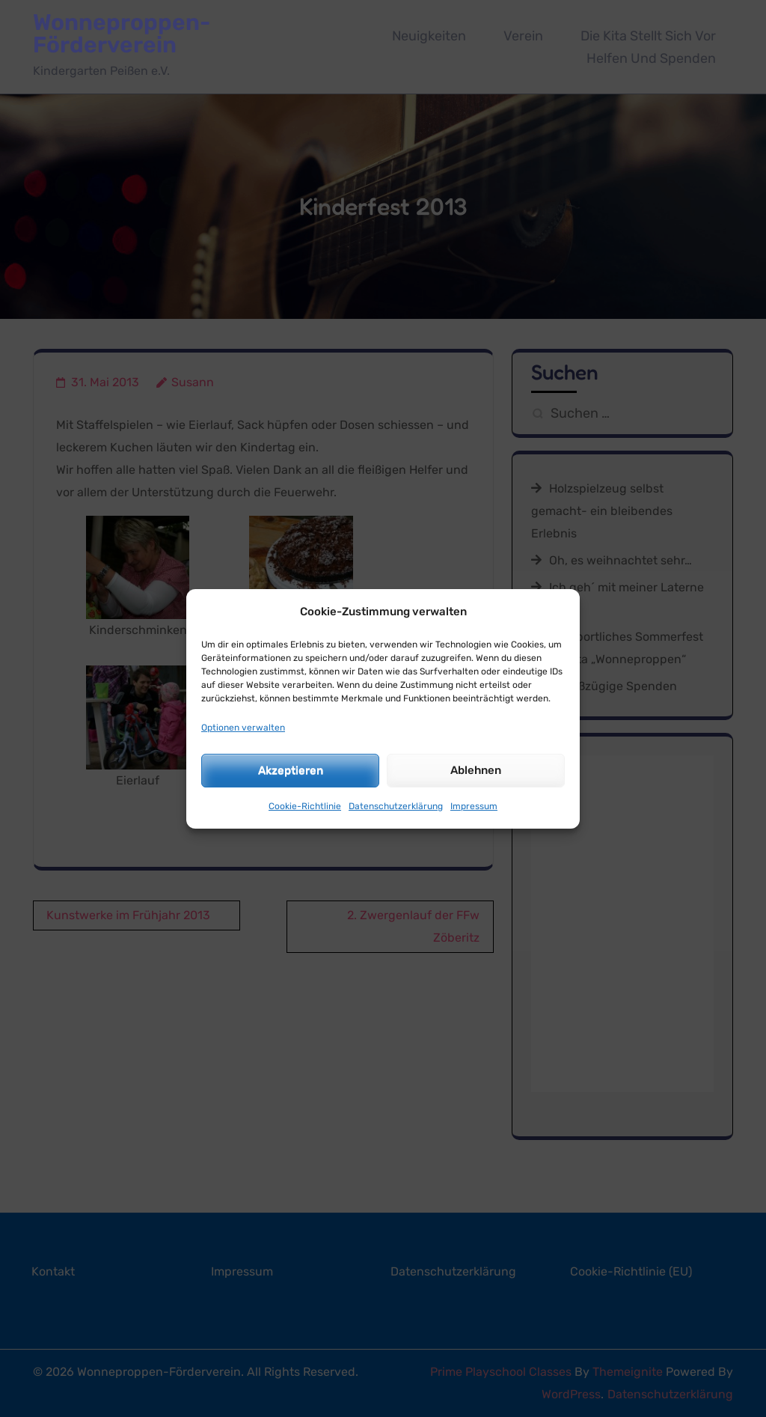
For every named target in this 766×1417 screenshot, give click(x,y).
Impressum (473, 806)
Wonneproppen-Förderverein (121, 33)
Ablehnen (475, 770)
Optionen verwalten (243, 727)
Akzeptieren (290, 770)
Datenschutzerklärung (396, 806)
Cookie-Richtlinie (305, 806)
